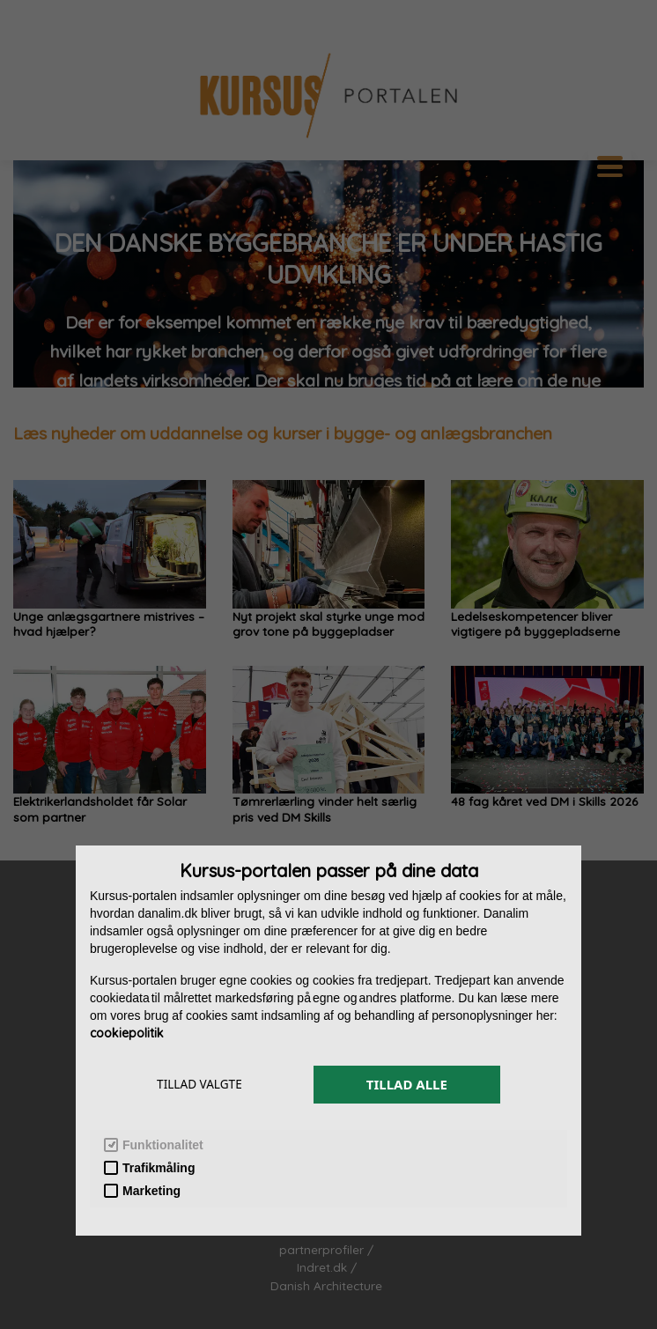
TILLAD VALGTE (199, 1083)
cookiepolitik (127, 1033)
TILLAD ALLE (406, 1084)
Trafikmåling (149, 1168)
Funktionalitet (153, 1145)
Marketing (142, 1191)
